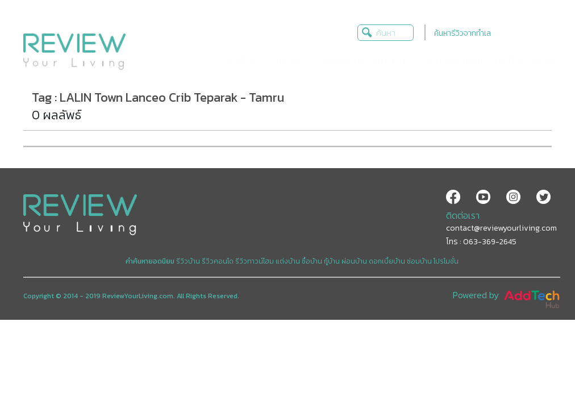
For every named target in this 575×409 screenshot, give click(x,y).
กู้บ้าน (332, 261)
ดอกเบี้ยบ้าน (387, 261)
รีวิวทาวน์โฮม (254, 261)
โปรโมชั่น (446, 261)
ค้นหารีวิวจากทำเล (462, 33)
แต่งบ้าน (288, 261)
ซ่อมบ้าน (419, 261)
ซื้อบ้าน (312, 261)
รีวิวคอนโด (218, 261)
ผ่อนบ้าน (354, 261)
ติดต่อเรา (463, 215)
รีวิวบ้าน (188, 261)
